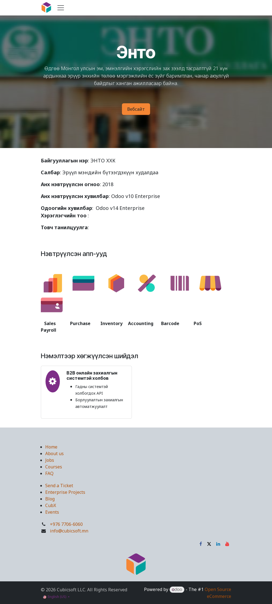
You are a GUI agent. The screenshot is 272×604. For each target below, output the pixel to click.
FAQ (49, 473)
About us (54, 453)
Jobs (49, 460)
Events (52, 512)
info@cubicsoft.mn (69, 531)
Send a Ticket (59, 485)
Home (51, 447)
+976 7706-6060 (66, 524)
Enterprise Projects (65, 492)
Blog (50, 499)
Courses (53, 467)
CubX (50, 505)
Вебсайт (136, 109)
